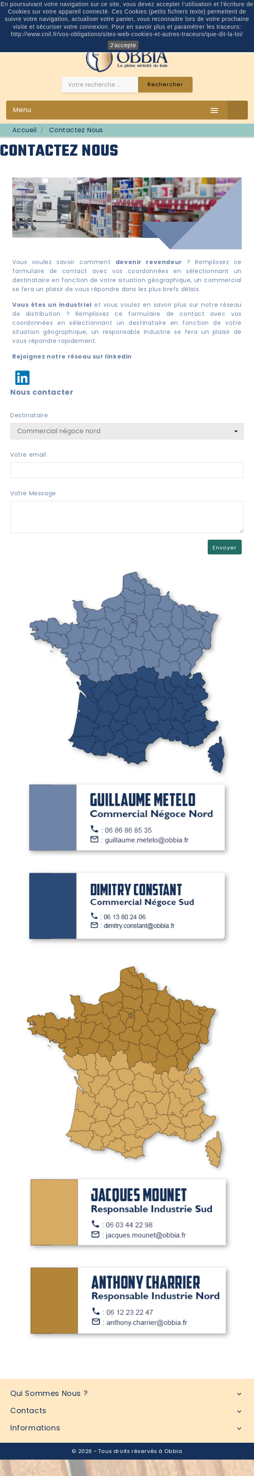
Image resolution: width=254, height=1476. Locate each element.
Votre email (28, 455)
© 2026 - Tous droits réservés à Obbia (127, 1451)
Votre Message (33, 493)
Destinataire (29, 415)
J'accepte (123, 45)
